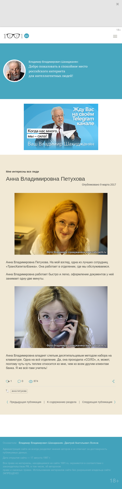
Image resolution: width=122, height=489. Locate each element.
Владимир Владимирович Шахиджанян (41, 443)
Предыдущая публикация (24, 402)
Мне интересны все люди (22, 171)
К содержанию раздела (61, 402)
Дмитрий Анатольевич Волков (81, 443)
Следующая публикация (99, 402)
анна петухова (19, 391)
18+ (118, 30)
